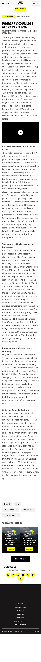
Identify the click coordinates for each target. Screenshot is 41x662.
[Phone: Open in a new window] (8, 574)
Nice (17, 504)
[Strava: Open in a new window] (20, 579)
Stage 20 (7, 504)
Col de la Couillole (10, 509)
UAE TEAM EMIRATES (11, 515)
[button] (36, 3)
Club (8, 3)
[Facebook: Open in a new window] (13, 574)
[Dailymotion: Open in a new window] (23, 574)
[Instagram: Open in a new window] (28, 574)
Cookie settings (18, 631)
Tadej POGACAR (28, 509)
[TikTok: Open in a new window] (33, 574)
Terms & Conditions (7, 631)
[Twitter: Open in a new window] (18, 574)
